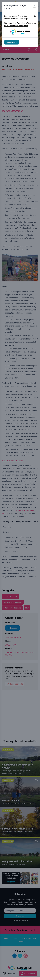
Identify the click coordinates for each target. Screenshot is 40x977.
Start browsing (11, 42)
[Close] (34, 5)
